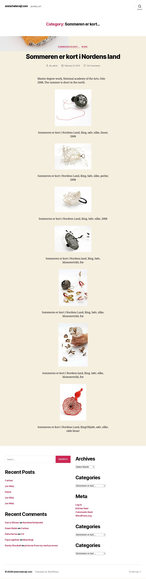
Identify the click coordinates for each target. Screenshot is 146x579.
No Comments (94, 66)
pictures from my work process (41, 545)
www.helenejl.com (17, 6)
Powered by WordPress (47, 572)
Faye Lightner (12, 540)
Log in (78, 505)
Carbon (9, 480)
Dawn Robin (11, 528)
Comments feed (84, 512)
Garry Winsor (12, 523)
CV (22, 534)
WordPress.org (83, 516)
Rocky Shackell (13, 545)
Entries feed (81, 508)
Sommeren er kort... (69, 47)
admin (54, 66)
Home (8, 492)
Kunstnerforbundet (33, 523)
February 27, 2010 (72, 66)
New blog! (28, 540)
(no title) (9, 486)
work (85, 47)
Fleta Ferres (11, 534)
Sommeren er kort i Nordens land (73, 56)
